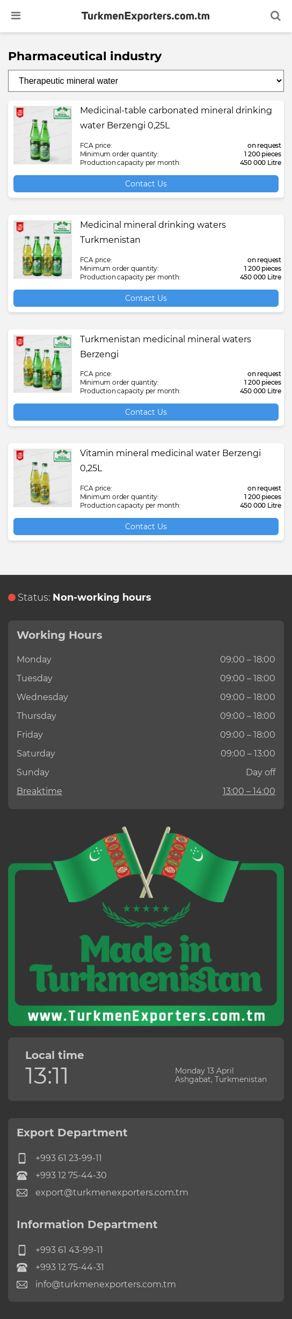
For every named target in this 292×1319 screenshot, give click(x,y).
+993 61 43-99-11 (60, 1250)
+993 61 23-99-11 (59, 1158)
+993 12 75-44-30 (62, 1175)
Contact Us (146, 184)
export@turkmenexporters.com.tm (102, 1192)
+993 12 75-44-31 (60, 1267)
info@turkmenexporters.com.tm (96, 1284)
